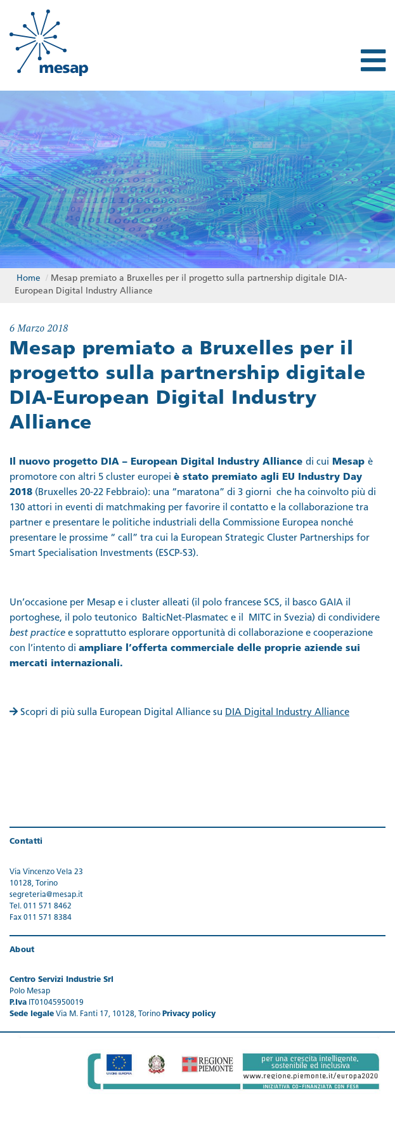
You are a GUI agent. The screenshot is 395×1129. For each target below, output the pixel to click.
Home (28, 278)
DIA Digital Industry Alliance (287, 713)
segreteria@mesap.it (46, 895)
